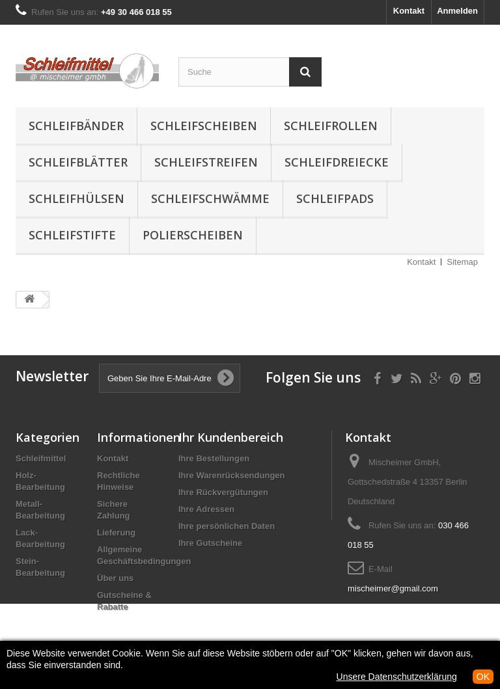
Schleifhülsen (76, 198)
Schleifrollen (331, 125)
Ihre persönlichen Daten (226, 526)
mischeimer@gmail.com (393, 588)
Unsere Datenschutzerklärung (397, 676)
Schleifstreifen (206, 162)
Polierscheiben (193, 235)
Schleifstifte (72, 235)
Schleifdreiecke (337, 162)
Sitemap (462, 262)
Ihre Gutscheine (210, 543)
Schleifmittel (41, 458)
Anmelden (457, 11)
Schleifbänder (76, 125)
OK (483, 676)
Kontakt (408, 11)
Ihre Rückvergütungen (223, 492)
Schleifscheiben (203, 125)
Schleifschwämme (210, 198)
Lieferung (116, 532)
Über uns (115, 578)
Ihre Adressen (206, 509)
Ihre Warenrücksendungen (231, 475)
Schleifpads (335, 198)
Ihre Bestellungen (213, 458)
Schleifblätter (78, 162)
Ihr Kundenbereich (230, 437)
